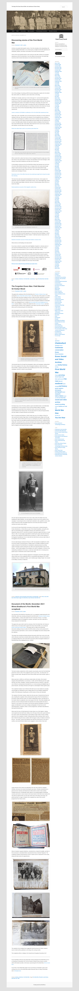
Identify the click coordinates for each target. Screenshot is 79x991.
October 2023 (57, 91)
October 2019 (57, 142)
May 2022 (57, 107)
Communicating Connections (41, 31)
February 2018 (58, 170)
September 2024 (58, 81)
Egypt (20, 597)
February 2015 (58, 220)
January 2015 (57, 222)
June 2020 (57, 131)
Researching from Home (60, 321)
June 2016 (57, 198)
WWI (18, 978)
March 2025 (57, 75)
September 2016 (58, 194)
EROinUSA (57, 289)
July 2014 (57, 230)
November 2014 (58, 224)
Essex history (58, 296)
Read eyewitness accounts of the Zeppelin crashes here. (24, 187)
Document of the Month (60, 285)
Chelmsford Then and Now (60, 277)
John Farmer (57, 306)
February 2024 (58, 86)
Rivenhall (32, 597)
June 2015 (57, 215)
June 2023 (57, 95)
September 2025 (58, 71)
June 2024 (57, 82)
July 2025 (57, 72)
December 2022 (58, 100)
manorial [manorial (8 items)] (61, 379)
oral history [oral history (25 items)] (63, 386)
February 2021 (58, 123)
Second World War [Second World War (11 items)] (61, 397)
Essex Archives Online (59, 434)
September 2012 (58, 261)
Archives (16, 278)
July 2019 (57, 146)
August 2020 (57, 128)
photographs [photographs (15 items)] (58, 392)
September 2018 (58, 160)
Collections (21, 278)
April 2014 (57, 234)
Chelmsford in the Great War (61, 429)
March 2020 (57, 135)
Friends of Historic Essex (40, 294)
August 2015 (57, 212)
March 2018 (57, 169)
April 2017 (57, 184)
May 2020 (57, 132)
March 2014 (57, 236)
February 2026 (58, 64)
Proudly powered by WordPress (39, 984)
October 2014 (57, 226)
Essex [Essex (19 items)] (57, 352)
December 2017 (58, 173)
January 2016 (57, 205)
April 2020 (57, 134)
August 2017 (57, 178)
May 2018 (57, 166)
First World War (26, 278)
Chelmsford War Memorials (60, 430)
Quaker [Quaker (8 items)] (64, 392)
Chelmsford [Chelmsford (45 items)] (60, 343)
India (29, 597)
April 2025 (57, 74)
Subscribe (58, 53)
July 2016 (57, 197)
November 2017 (58, 174)
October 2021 (57, 116)
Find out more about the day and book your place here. (24, 263)
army (45, 596)
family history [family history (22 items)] (62, 365)
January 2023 (57, 99)
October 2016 (57, 192)
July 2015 (57, 213)
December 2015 (58, 206)
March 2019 (57, 152)
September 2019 (58, 144)
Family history (58, 298)
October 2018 (57, 159)
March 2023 (57, 98)
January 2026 (57, 65)
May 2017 (57, 183)
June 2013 (57, 248)
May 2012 (57, 266)
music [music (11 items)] (64, 383)
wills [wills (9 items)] (56, 408)
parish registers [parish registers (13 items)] (59, 388)
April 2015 (57, 217)
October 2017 (57, 176)
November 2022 (58, 102)
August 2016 (57, 195)
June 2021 (57, 121)
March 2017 (57, 185)
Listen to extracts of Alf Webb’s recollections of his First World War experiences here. (30, 112)
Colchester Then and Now (60, 278)
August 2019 (57, 145)
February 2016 (58, 203)
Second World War (59, 326)
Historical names (58, 302)
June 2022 (57, 106)
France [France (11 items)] (56, 375)
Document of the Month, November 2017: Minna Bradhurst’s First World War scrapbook (28, 606)
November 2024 (58, 78)
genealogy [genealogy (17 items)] (62, 375)
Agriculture (57, 272)
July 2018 (57, 163)
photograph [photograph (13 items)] (58, 390)
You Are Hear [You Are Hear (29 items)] (60, 418)
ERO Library (57, 288)
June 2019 (57, 148)
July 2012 (57, 264)
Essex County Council (59, 439)
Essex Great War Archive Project (24, 295)
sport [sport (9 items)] (64, 406)
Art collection (58, 275)
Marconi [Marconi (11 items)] (60, 381)
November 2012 (58, 258)
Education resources (53, 31)
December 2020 (58, 124)
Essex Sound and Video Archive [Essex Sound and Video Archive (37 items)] (60, 359)
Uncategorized (58, 331)
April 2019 (57, 150)
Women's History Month (60, 334)
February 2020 (58, 137)
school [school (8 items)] (65, 396)
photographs (57, 317)
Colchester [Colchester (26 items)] (59, 347)
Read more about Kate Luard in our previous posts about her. (25, 128)
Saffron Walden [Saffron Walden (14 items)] (59, 396)
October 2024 (57, 79)
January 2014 (57, 238)
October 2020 (57, 125)
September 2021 (58, 117)
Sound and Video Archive (60, 327)
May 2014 (57, 233)
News (56, 316)
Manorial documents (59, 313)
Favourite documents (59, 299)
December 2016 (58, 190)
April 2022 (57, 109)
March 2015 (57, 219)
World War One (37, 597)
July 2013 (57, 247)
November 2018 (58, 157)
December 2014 (58, 223)
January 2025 (57, 77)
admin (25, 45)
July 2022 (57, 104)
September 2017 (58, 177)
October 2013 (57, 243)
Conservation (58, 282)
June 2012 (57, 265)
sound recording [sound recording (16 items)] (60, 404)
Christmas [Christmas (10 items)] (57, 345)
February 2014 (58, 237)
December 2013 (58, 240)
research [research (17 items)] (57, 394)
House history (58, 303)
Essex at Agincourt (59, 292)
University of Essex (40, 303)
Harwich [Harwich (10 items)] (57, 376)
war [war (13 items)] (66, 406)
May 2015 (57, 216)
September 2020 (58, 127)
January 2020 (57, 138)
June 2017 (57, 181)
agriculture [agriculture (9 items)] (57, 340)
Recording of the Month (60, 320)
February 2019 (58, 153)
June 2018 (57, 164)
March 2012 (57, 268)
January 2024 (57, 88)
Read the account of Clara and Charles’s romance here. (26, 239)
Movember (57, 314)
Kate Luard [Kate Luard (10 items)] (57, 379)
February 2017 (58, 187)
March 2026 (57, 63)
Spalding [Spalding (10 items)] (60, 406)
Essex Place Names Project (60, 443)
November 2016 (58, 191)
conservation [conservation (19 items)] (59, 350)
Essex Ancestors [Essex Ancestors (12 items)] (59, 354)
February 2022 (58, 111)
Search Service (58, 324)
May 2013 (57, 250)
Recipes (56, 319)
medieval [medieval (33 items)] (58, 383)
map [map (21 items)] (65, 379)
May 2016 (57, 199)
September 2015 (58, 210)
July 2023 (57, 93)
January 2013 (57, 255)
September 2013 (58, 244)
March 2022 (57, 110)
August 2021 (57, 118)
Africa (43, 596)
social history (45, 977)
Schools (56, 323)
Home (13, 31)
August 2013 (57, 245)
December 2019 (58, 139)
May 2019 (57, 149)
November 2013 (58, 241)
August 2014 (57, 229)
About (17, 31)
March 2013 (57, 252)
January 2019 (57, 155)
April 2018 (57, 167)
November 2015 (58, 208)
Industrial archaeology (59, 305)
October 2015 (57, 209)
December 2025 (58, 67)
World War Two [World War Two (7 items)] (57, 415)
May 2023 (57, 96)
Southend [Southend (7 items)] (56, 406)
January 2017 (57, 188)
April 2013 (57, 251)
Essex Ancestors (58, 291)
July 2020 (57, 130)
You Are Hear (23, 31)
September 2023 (58, 92)
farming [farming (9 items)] (56, 366)
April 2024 (57, 84)
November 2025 (58, 68)
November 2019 (58, 141)
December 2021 (58, 114)
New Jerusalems (31, 31)
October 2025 (57, 70)
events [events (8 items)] (56, 365)
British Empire (16, 597)
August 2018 (57, 162)
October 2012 (57, 259)
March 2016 (57, 202)
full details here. (17, 970)
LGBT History (58, 307)
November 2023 (58, 89)
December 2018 (58, 156)
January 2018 (57, 171)
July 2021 (57, 120)
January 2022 (57, 113)
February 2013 (58, 254)
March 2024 (57, 85)
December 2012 (58, 257)
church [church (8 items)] (61, 345)
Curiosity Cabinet (58, 284)
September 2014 (58, 227)
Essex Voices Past (58, 450)
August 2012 (57, 262)
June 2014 (57, 231)
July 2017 (57, 180)
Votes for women (58, 333)
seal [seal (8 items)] (56, 397)
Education (57, 286)
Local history (32, 278)
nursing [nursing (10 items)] (56, 386)
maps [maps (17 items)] (56, 381)
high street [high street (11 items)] (61, 376)
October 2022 (57, 103)
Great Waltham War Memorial (61, 453)
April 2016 (57, 201)
